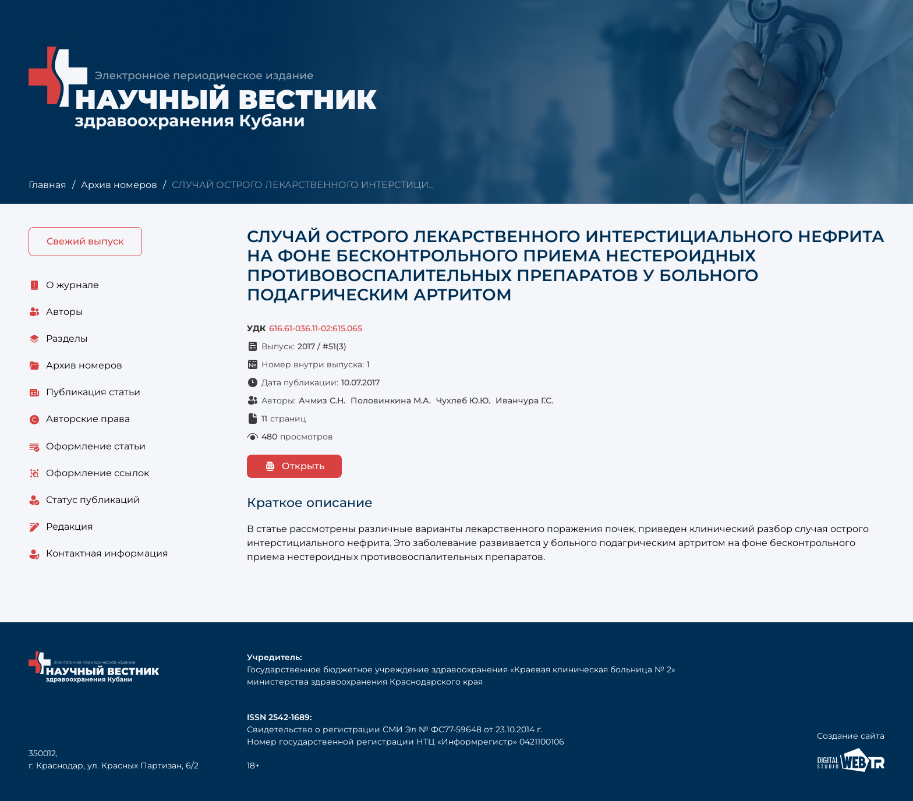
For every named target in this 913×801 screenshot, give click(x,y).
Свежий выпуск (85, 241)
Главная (47, 184)
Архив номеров (119, 184)
